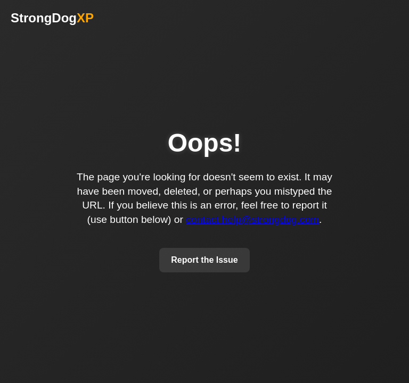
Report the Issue (204, 259)
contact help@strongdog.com (252, 219)
